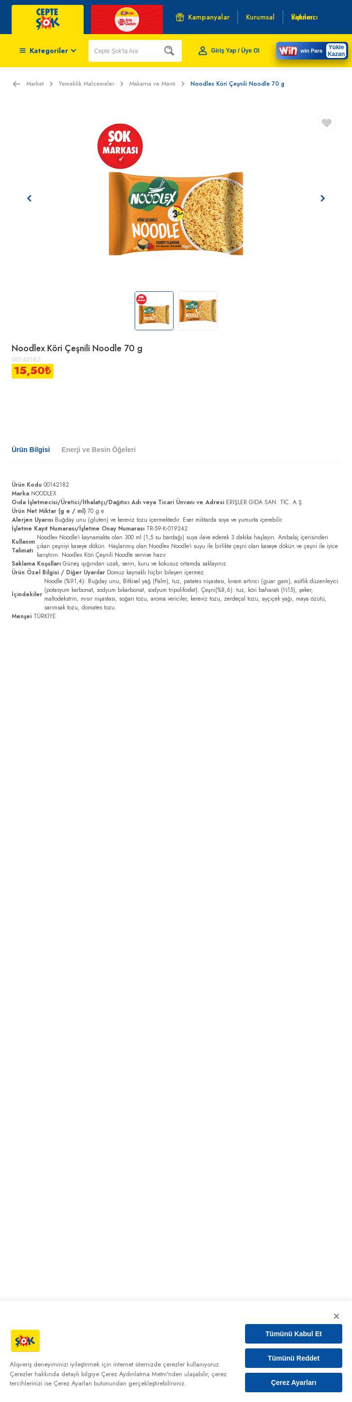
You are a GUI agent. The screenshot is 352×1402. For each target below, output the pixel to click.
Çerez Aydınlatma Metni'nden (141, 1374)
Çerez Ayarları (293, 1382)
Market (39, 84)
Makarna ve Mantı (157, 84)
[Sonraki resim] (322, 198)
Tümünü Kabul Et (293, 1334)
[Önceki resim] (29, 198)
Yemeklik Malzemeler (91, 84)
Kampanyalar (202, 17)
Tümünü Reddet (294, 1358)
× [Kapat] (336, 1316)
